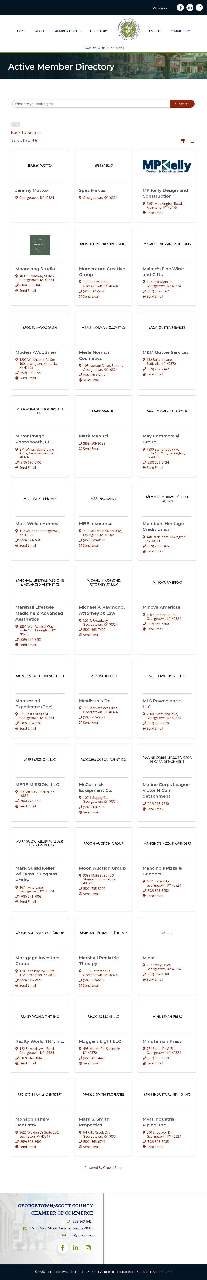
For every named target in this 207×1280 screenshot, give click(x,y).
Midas (149, 957)
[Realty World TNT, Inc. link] (40, 1017)
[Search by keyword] (91, 104)
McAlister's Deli (96, 700)
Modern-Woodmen (36, 352)
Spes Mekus (92, 190)
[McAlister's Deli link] (103, 676)
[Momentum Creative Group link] (103, 244)
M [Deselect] (16, 124)
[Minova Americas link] (167, 583)
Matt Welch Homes (36, 523)
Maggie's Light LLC (100, 1041)
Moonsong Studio (35, 268)
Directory (99, 31)
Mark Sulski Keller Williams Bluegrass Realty (36, 874)
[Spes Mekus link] (103, 166)
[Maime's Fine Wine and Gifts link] (167, 244)
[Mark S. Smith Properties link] (103, 1095)
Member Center (68, 31)
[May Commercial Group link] (167, 411)
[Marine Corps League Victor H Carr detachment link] (167, 760)
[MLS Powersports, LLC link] (167, 676)
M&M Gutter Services (166, 352)
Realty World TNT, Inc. (39, 1041)
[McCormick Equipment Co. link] (103, 760)
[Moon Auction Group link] (103, 844)
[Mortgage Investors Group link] (40, 933)
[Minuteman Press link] (167, 1017)
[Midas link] (167, 933)
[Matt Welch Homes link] (39, 499)
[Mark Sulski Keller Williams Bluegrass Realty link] (39, 843)
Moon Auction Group (102, 868)
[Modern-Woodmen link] (40, 328)
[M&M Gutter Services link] (167, 328)
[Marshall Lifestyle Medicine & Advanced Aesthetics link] (39, 583)
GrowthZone (113, 1167)
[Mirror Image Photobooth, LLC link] (39, 411)
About (40, 31)
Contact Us (159, 7)
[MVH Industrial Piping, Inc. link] (167, 1095)
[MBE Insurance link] (103, 499)
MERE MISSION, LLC (37, 784)
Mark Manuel (93, 435)
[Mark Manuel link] (103, 411)
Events (155, 31)
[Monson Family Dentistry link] (40, 1095)
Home (21, 31)
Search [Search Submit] (182, 104)
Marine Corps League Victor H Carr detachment (166, 790)
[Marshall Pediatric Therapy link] (103, 933)
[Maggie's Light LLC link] (103, 1017)
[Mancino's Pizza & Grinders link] (167, 844)
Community (180, 31)
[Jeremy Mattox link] (40, 166)
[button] (183, 141)
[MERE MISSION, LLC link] (40, 760)
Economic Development (104, 47)
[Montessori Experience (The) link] (40, 676)
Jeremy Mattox (32, 190)
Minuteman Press (162, 1041)
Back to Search (26, 132)
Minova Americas (161, 607)
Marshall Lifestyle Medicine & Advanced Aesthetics (39, 613)
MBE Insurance (95, 523)
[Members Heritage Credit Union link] (167, 499)
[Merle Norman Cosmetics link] (103, 328)
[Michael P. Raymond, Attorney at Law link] (103, 583)
